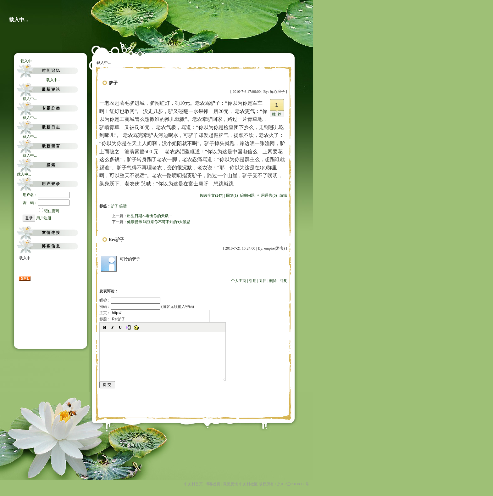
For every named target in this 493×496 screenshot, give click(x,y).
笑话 (123, 206)
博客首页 (212, 492)
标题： (154, 319)
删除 (273, 281)
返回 (263, 281)
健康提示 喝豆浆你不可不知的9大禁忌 (158, 222)
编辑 (283, 195)
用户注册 (43, 218)
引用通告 (267, 195)
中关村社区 (248, 492)
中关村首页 (193, 492)
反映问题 (247, 195)
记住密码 (49, 211)
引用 (253, 281)
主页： (154, 313)
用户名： (46, 195)
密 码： (46, 202)
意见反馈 (230, 492)
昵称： (129, 300)
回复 (283, 281)
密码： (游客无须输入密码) (146, 306)
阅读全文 (211, 195)
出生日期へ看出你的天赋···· (149, 216)
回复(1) (232, 195)
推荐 (277, 114)
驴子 (114, 206)
